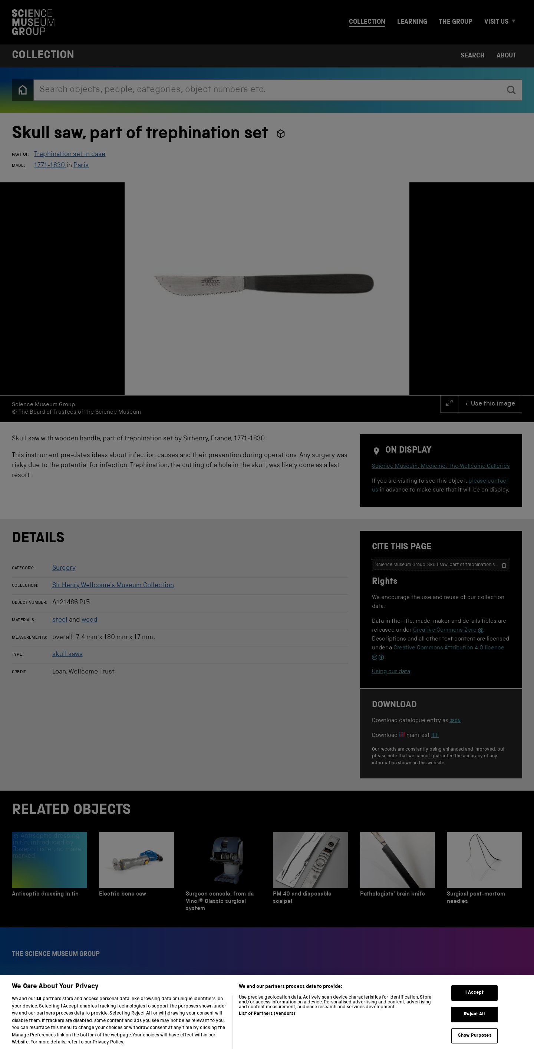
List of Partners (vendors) (267, 1021)
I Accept (474, 1000)
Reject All (474, 1021)
